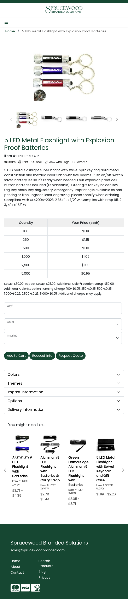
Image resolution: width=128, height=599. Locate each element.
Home (15, 561)
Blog (42, 571)
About (16, 566)
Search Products (46, 563)
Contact (17, 572)
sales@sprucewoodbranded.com (38, 550)
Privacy (45, 577)
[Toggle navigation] (6, 22)
